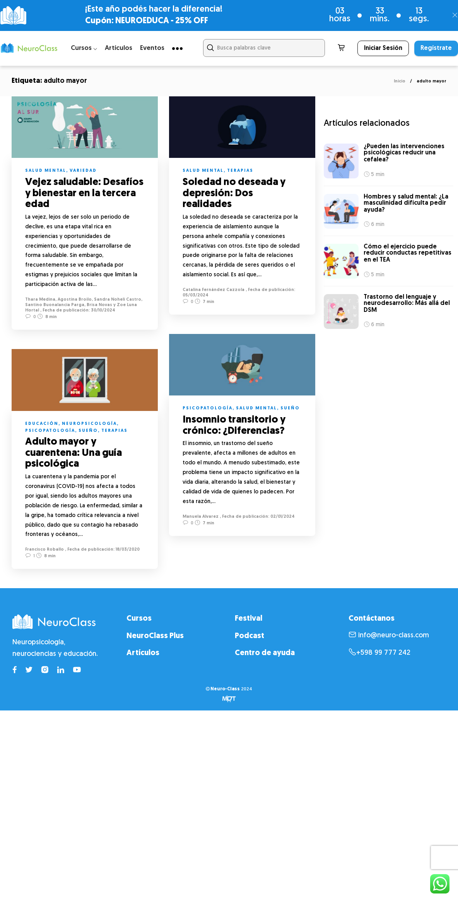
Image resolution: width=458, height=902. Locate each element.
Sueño (293, 407)
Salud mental (45, 171)
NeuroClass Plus (155, 634)
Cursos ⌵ (84, 48)
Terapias (243, 171)
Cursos (139, 617)
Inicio (399, 81)
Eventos (152, 48)
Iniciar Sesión (383, 48)
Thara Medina (40, 300)
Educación (41, 423)
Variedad (83, 171)
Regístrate (436, 48)
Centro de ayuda (265, 652)
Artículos (118, 48)
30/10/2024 (102, 310)
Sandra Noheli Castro (117, 300)
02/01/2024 (285, 515)
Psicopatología (211, 407)
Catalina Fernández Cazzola (217, 290)
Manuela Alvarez (204, 515)
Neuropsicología (89, 423)
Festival (248, 617)
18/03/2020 (127, 548)
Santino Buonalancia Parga (54, 305)
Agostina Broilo (75, 300)
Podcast (249, 634)
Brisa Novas (99, 305)
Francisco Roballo (44, 548)
